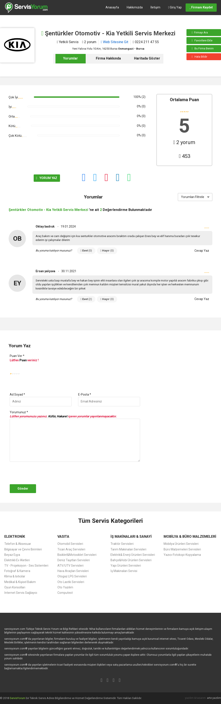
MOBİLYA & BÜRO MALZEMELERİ (190, 536)
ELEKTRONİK (14, 536)
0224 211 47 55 (146, 42)
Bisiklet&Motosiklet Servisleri (76, 554)
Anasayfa (112, 7)
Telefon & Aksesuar (17, 543)
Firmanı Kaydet (201, 7)
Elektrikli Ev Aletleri (17, 560)
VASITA (63, 536)
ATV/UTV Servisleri (70, 565)
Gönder (22, 488)
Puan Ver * (17, 356)
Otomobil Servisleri (70, 543)
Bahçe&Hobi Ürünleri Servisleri (131, 560)
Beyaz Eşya (12, 554)
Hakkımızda (135, 7)
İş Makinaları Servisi (123, 571)
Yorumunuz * (19, 412)
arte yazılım (214, 697)
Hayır (107, 250)
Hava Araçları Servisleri (73, 571)
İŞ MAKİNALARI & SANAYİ (131, 536)
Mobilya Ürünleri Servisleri (181, 543)
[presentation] (41, 473)
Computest (65, 592)
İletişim (155, 7)
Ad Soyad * (17, 394)
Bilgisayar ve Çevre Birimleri (23, 549)
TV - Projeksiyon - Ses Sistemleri (26, 565)
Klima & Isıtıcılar (14, 576)
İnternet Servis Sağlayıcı (20, 592)
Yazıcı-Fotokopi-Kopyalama (182, 554)
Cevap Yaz (201, 250)
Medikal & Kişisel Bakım (20, 582)
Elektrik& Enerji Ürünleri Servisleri (132, 554)
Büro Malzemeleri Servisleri (182, 549)
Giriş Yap (175, 7)
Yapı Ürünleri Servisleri (125, 565)
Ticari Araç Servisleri (71, 549)
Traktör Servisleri (122, 543)
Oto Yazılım (65, 587)
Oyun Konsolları (14, 587)
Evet (86, 250)
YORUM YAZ (24, 178)
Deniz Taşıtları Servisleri (73, 560)
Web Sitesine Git (114, 42)
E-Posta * (84, 394)
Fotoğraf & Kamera (17, 571)
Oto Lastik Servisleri (70, 582)
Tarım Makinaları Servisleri (128, 549)
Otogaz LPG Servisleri (72, 576)
